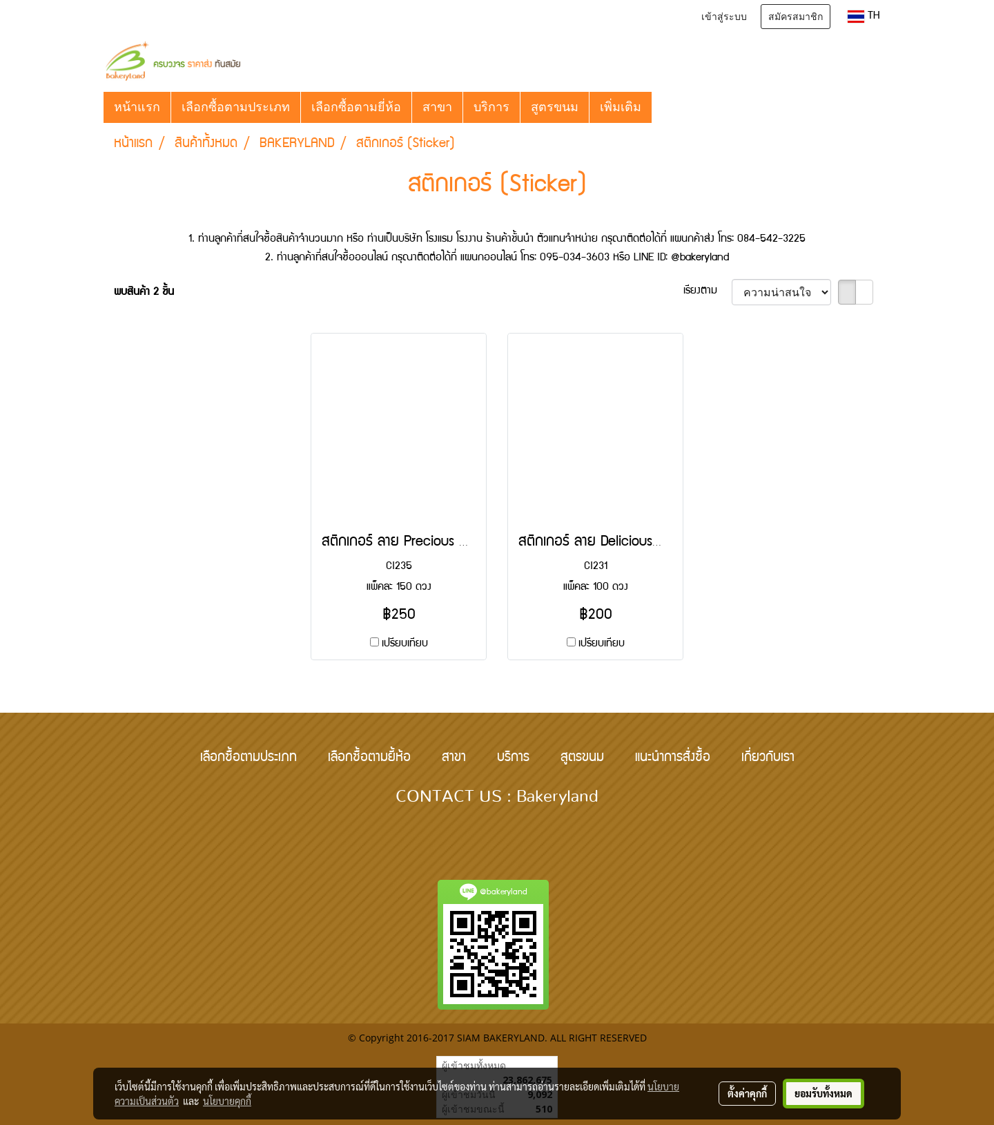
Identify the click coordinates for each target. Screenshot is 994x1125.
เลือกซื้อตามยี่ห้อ (356, 107)
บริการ (491, 107)
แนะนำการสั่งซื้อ (672, 758)
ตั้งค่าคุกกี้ (747, 1093)
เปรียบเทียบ (405, 644)
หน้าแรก (137, 107)
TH (864, 16)
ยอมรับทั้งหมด (823, 1093)
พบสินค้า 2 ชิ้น (144, 293)
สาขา (437, 107)
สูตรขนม (554, 107)
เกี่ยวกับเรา (768, 758)
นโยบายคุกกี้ (227, 1101)
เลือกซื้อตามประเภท (236, 107)
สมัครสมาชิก (795, 16)
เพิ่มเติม (620, 107)
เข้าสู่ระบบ (724, 16)
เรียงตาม (707, 291)
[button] (664, 107)
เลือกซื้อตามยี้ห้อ (369, 758)
